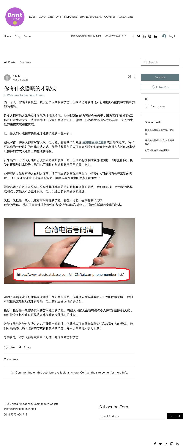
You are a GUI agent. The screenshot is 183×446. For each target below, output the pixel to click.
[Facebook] (133, 36)
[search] (160, 62)
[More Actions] (133, 76)
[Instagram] (150, 36)
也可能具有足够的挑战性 (157, 150)
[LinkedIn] (144, 36)
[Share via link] (24, 347)
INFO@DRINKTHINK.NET (86, 36)
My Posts (25, 62)
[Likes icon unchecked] (6, 347)
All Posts (9, 62)
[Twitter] (139, 36)
